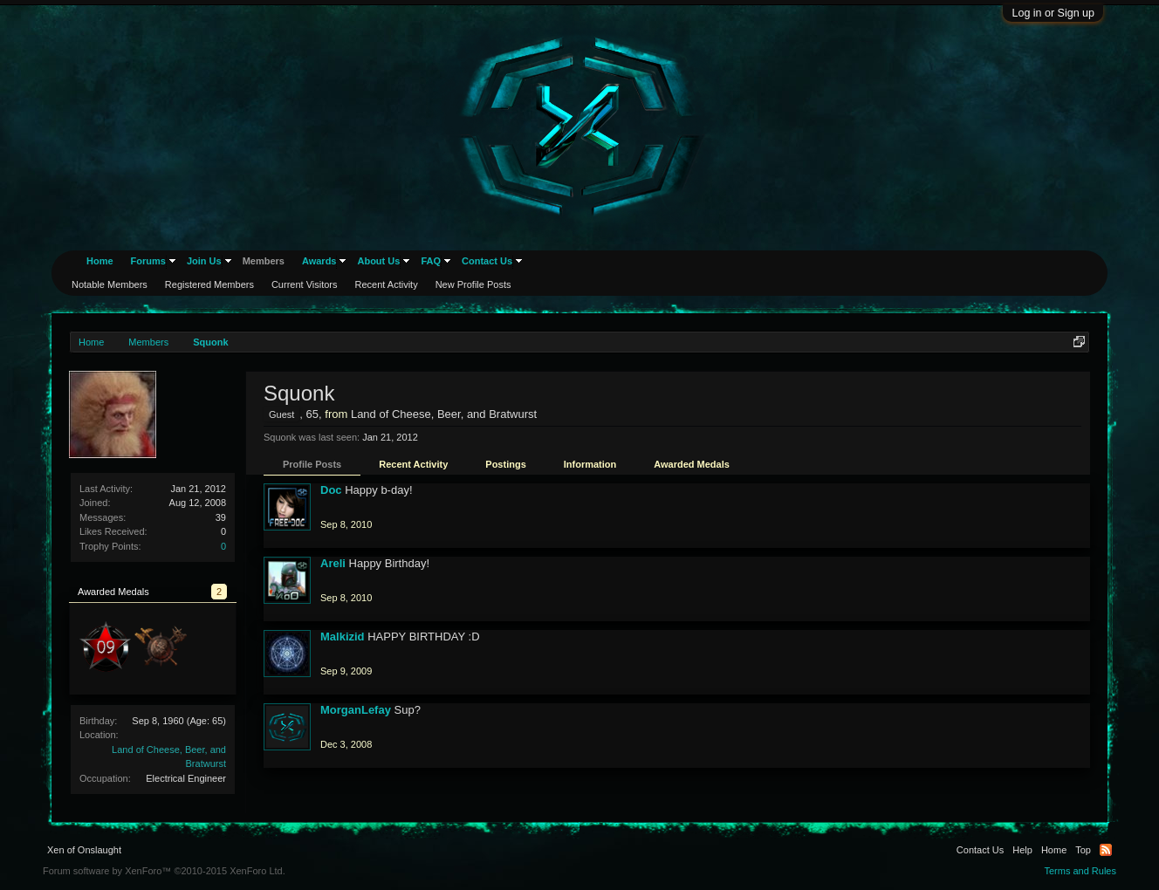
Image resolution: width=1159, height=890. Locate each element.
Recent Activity (413, 464)
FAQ (431, 261)
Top (1083, 850)
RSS (1106, 850)
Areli (333, 563)
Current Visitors (304, 284)
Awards (319, 261)
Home (99, 261)
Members (264, 261)
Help (1022, 850)
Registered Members (209, 284)
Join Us (204, 261)
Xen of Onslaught (84, 850)
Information (590, 464)
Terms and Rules (1080, 871)
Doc (331, 489)
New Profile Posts (473, 284)
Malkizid (342, 636)
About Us (378, 261)
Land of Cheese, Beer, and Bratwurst (444, 414)
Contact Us (487, 261)
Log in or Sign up (1053, 13)
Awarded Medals (692, 464)
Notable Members (109, 284)
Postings (505, 464)
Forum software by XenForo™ (164, 871)
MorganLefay (355, 709)
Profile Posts (312, 464)
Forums (148, 261)
